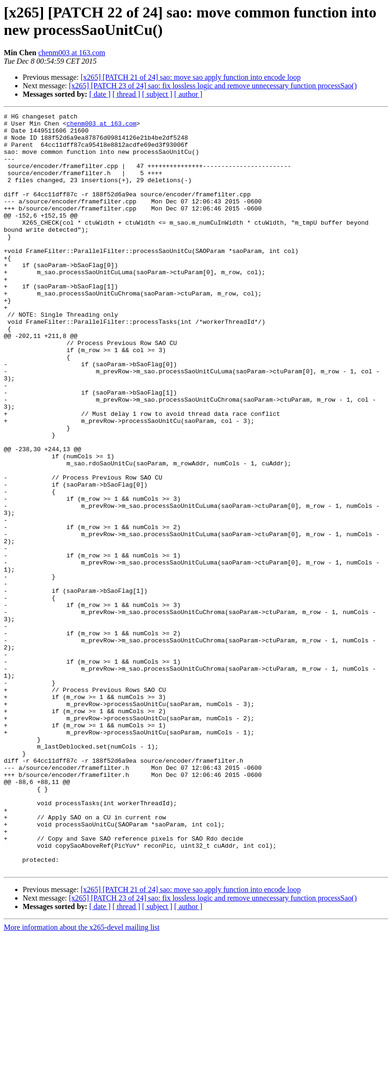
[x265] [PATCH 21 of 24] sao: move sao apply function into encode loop (191, 77)
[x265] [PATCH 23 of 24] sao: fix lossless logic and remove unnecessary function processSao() (213, 86)
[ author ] (188, 94)
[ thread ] (126, 94)
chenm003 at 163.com (71, 53)
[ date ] (100, 94)
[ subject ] (157, 94)
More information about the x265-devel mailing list (82, 1079)
